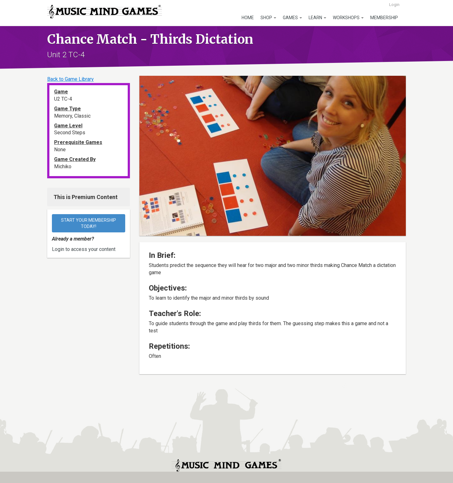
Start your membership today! (89, 223)
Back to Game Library (70, 79)
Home (248, 17)
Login (394, 4)
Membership (384, 17)
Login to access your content (83, 249)
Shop (268, 17)
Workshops (348, 17)
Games (292, 17)
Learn (317, 17)
